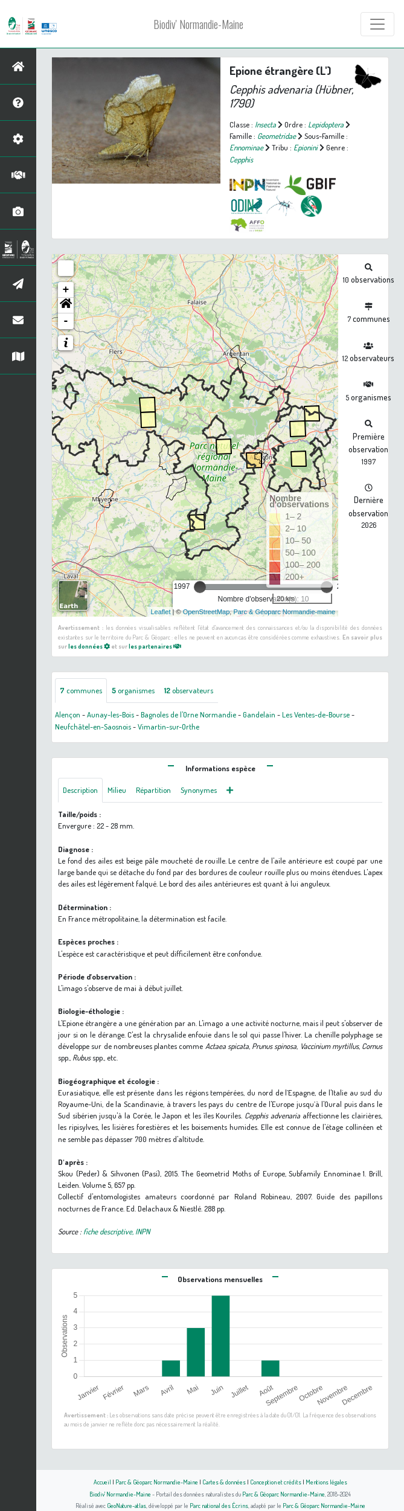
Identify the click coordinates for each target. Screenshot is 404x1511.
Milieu (116, 790)
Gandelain (259, 714)
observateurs (188, 690)
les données (89, 646)
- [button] (66, 321)
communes (81, 690)
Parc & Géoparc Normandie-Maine (156, 1482)
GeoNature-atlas (126, 1505)
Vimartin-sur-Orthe (168, 726)
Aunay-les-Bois (110, 714)
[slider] (200, 587)
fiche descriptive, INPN (116, 1231)
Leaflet (160, 611)
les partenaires (155, 646)
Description (80, 790)
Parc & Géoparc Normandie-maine (284, 611)
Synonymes (199, 790)
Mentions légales (326, 1482)
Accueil (102, 1482)
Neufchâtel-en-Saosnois (93, 726)
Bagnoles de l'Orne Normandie (188, 714)
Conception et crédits (275, 1482)
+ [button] (66, 290)
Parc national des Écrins (219, 1505)
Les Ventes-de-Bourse (316, 714)
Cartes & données (224, 1482)
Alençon (67, 714)
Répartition (153, 790)
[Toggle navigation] (377, 24)
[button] (66, 305)
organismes (133, 690)
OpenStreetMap (206, 611)
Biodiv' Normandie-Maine (198, 24)
